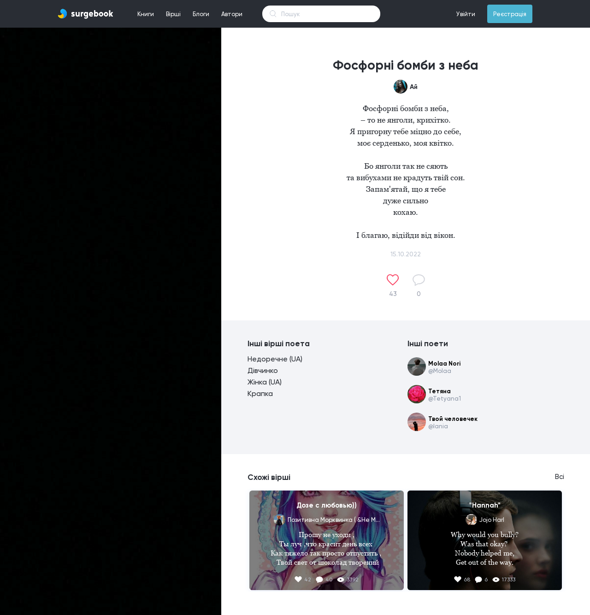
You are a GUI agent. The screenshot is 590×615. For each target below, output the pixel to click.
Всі (559, 477)
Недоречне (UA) (275, 359)
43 (393, 293)
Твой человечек (453, 418)
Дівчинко (263, 370)
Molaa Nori (444, 363)
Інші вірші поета (279, 343)
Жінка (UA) (265, 382)
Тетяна (439, 391)
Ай (414, 87)
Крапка (260, 393)
